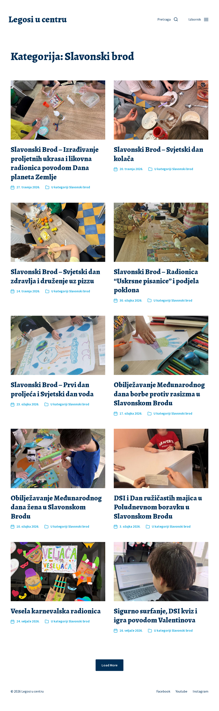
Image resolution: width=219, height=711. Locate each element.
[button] (167, 19)
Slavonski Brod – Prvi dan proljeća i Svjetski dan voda (52, 389)
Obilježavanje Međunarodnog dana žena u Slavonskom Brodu (56, 507)
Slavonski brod (79, 187)
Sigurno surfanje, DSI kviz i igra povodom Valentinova (155, 615)
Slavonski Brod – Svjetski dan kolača (158, 154)
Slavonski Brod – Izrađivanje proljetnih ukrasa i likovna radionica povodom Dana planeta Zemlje (55, 163)
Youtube (181, 691)
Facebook (163, 691)
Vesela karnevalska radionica (56, 611)
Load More (109, 665)
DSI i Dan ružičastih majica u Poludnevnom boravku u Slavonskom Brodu (158, 507)
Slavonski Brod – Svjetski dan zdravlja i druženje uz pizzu (55, 276)
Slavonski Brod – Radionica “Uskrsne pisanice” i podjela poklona (156, 281)
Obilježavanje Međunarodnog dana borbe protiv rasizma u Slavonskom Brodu (159, 394)
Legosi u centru (38, 19)
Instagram (200, 691)
